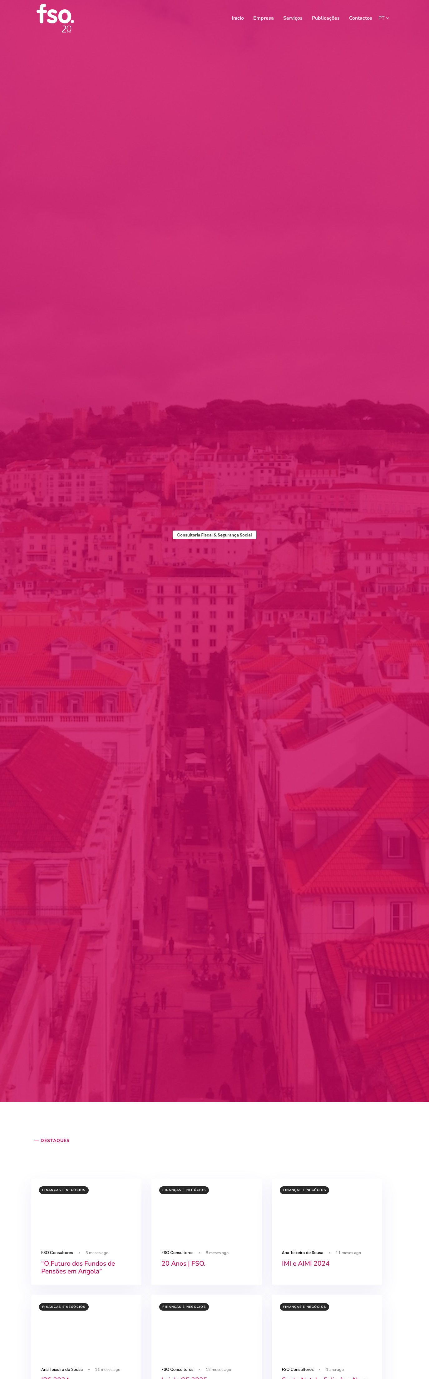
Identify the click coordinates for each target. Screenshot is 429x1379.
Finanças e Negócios (64, 1190)
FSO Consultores (57, 1252)
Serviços (293, 18)
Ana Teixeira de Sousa (302, 1252)
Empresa (263, 18)
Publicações (326, 18)
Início (238, 18)
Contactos (360, 18)
